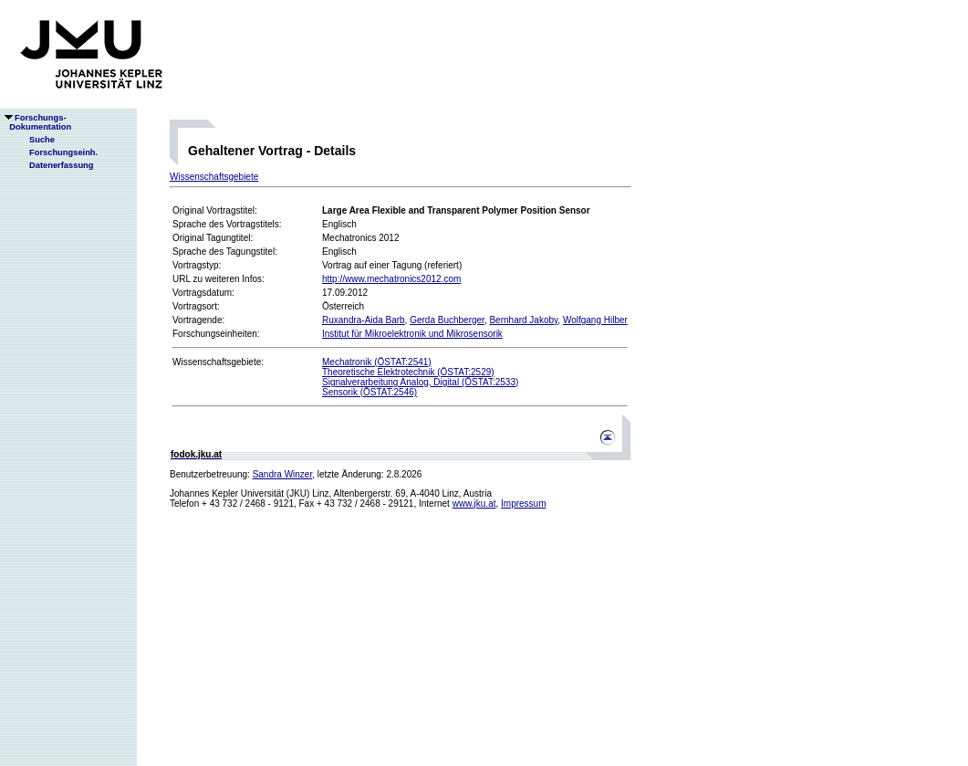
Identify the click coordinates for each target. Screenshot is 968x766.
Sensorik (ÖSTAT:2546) (369, 392)
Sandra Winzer (283, 474)
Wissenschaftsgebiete (214, 177)
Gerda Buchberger (447, 320)
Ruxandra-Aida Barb (363, 320)
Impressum (523, 503)
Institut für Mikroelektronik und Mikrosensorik (412, 334)
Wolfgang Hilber (595, 320)
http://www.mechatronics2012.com (391, 279)
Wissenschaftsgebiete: (218, 362)
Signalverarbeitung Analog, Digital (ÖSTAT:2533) (420, 382)
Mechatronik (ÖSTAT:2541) (377, 362)
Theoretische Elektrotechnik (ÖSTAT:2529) (408, 372)
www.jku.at (474, 503)
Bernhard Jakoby (523, 320)
